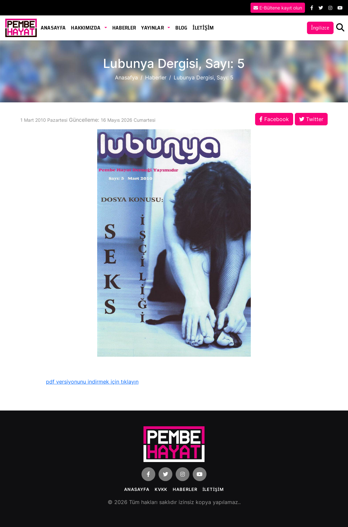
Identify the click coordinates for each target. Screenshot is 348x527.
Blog (181, 28)
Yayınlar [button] (153, 28)
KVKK (161, 489)
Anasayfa (53, 28)
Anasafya (126, 77)
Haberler (124, 28)
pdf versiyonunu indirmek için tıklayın (92, 381)
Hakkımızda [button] (86, 28)
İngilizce (320, 28)
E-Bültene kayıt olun (277, 8)
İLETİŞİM (203, 28)
